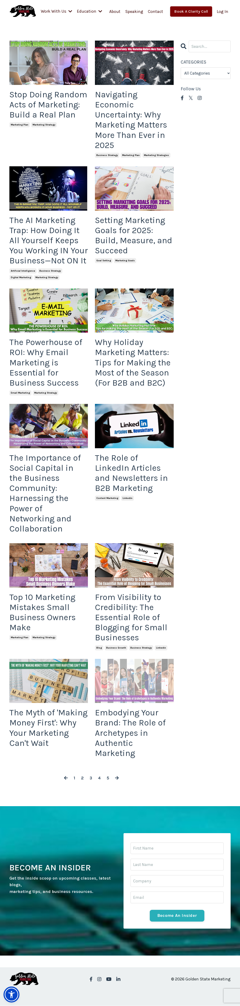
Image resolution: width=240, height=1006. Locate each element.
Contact (155, 11)
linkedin (127, 498)
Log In (222, 11)
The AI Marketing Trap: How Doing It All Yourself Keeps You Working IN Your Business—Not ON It (48, 240)
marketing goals (125, 260)
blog (99, 647)
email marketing (20, 392)
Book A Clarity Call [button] (191, 11)
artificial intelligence (23, 270)
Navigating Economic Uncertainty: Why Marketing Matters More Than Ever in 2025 (131, 119)
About (114, 11)
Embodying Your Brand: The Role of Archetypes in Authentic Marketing (130, 732)
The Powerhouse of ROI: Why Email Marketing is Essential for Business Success (45, 362)
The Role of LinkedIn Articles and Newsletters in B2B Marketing (131, 473)
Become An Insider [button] (177, 915)
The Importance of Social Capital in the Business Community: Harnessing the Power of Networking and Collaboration (45, 493)
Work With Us (56, 11)
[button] (11, 994)
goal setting (103, 260)
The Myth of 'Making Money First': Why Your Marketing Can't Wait (48, 727)
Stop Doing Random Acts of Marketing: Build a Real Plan (48, 104)
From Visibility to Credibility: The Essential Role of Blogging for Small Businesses (131, 617)
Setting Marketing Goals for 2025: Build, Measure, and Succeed (133, 235)
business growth (116, 647)
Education (89, 11)
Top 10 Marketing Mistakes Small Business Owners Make (42, 612)
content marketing (107, 498)
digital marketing (21, 277)
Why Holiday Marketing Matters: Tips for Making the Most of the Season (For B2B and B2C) (133, 362)
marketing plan (19, 124)
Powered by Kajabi (217, 994)
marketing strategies (156, 155)
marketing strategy (44, 124)
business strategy (107, 155)
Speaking (134, 11)
